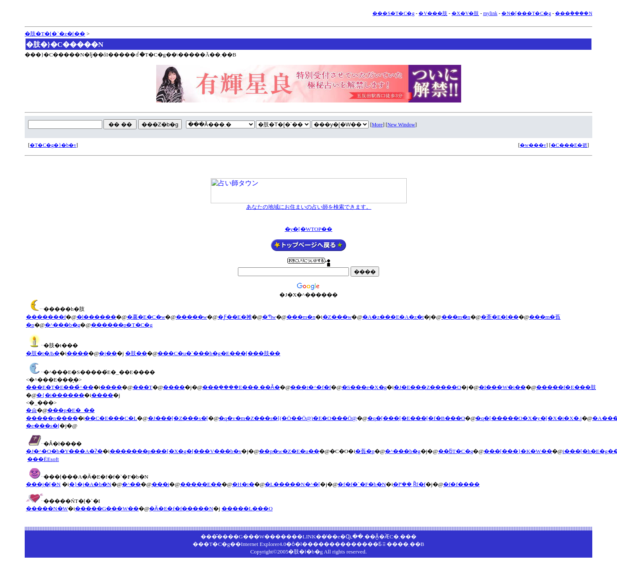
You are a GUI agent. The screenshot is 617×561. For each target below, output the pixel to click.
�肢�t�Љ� (42, 353)
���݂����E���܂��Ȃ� (241, 387)
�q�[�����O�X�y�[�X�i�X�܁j (528, 418)
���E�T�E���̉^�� (59, 387)
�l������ (96, 317)
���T (142, 387)
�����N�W (47, 508)
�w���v (533, 145)
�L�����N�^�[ (292, 484)
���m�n (301, 317)
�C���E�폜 (569, 145)
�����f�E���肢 (566, 387)
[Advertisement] (308, 162)
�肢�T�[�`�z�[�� (55, 34)
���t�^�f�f (310, 387)
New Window (401, 125)
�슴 (31, 410)
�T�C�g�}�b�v (53, 145)
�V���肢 (432, 13)
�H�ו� (243, 484)
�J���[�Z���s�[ (178, 418)
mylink (490, 13)
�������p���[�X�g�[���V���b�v (176, 451)
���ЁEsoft (43, 459)
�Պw (269, 317)
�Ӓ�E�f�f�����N (181, 508)
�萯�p (364, 451)
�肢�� (136, 353)
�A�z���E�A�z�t (393, 317)
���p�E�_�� (70, 410)
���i (161, 484)
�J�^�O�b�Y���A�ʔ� (64, 451)
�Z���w (337, 317)
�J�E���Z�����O (427, 387)
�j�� (108, 353)
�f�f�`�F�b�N (362, 484)
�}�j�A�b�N (90, 484)
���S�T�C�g (393, 13)
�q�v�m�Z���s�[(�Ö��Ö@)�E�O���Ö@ (288, 418)
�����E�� (201, 484)
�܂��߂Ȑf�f (409, 484)
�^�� (131, 484)
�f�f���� (461, 484)
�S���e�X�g (364, 387)
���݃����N (573, 13)
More (377, 125)
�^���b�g (62, 325)
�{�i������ (60, 395)
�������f (46, 317)
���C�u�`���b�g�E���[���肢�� (218, 353)
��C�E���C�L (111, 418)
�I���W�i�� (502, 387)
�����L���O (247, 508)
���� (77, 353)
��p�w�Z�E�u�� (289, 451)
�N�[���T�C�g (526, 13)
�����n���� (52, 418)
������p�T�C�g (121, 325)
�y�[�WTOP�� (309, 229)
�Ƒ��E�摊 (235, 317)
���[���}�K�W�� (518, 451)
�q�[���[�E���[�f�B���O (416, 418)
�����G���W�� (107, 508)
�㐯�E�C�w (146, 317)
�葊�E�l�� (500, 317)
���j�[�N (43, 484)
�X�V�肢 (465, 13)
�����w (191, 317)
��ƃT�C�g (455, 451)
